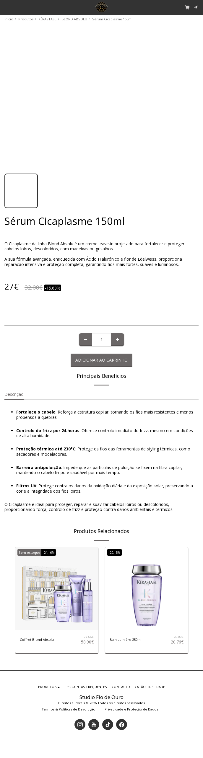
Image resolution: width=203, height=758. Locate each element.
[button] (6, 7)
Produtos (25, 19)
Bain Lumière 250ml (126, 639)
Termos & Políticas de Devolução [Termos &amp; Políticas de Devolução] (68, 709)
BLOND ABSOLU (74, 19)
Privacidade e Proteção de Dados (131, 709)
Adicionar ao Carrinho (101, 360)
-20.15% (114, 552)
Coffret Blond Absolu (37, 639)
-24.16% (49, 552)
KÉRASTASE (47, 19)
